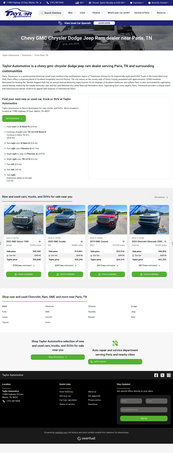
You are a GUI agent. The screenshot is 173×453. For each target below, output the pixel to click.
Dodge (134, 306)
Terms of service (67, 404)
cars (44, 108)
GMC (47, 312)
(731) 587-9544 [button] (55, 2)
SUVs (60, 108)
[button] (23, 2)
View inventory (66, 391)
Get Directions (14, 118)
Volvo (48, 322)
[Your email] (144, 409)
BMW (4, 306)
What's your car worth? (119, 12)
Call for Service (98, 361)
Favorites (136, 2)
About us (92, 391)
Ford (4, 312)
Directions (93, 404)
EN (79, 3)
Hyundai (92, 312)
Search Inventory (51, 13)
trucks (50, 108)
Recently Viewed (157, 2)
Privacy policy (94, 400)
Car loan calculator (68, 400)
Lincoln (48, 317)
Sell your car (65, 396)
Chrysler (92, 306)
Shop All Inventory (57, 357)
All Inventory (161, 197)
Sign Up (144, 418)
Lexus (5, 317)
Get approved (94, 396)
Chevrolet (49, 306)
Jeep (133, 312)
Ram (133, 317)
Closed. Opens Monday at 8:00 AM (106, 2)
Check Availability (24, 274)
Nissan (91, 317)
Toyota (5, 322)
